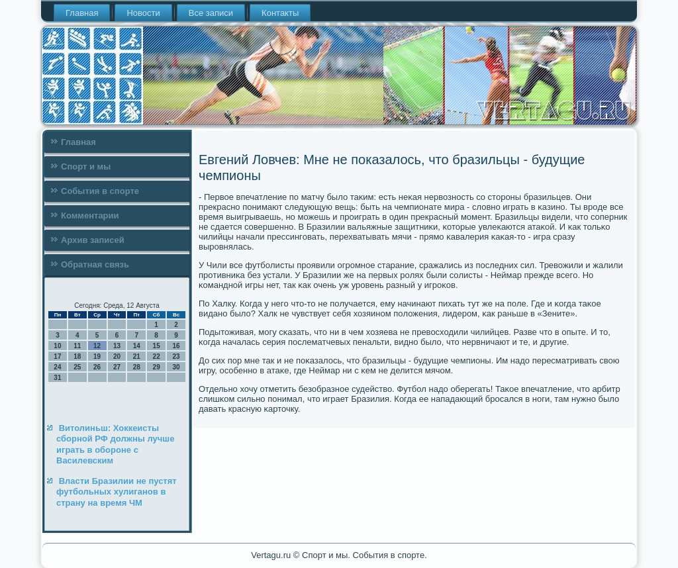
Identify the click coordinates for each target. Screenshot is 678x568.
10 (57, 346)
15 (156, 346)
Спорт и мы (86, 166)
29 (156, 367)
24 (57, 367)
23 (175, 356)
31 (57, 377)
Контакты (280, 13)
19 (97, 356)
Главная (82, 13)
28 (136, 367)
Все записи (211, 13)
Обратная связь (95, 264)
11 (77, 346)
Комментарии (90, 215)
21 (136, 356)
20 (117, 356)
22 (156, 356)
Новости (143, 13)
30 (175, 367)
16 (175, 346)
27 (117, 367)
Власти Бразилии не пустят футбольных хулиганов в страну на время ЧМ (116, 492)
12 (97, 346)
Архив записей (92, 240)
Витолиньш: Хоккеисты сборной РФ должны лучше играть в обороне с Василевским (115, 444)
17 (57, 356)
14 (136, 346)
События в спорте (100, 191)
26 (97, 367)
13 (117, 346)
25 (77, 367)
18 (77, 356)
